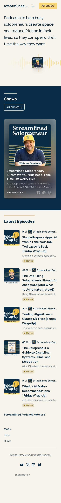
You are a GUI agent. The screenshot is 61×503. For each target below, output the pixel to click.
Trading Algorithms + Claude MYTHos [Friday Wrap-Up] (39, 318)
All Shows (47, 5)
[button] (28, 261)
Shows (7, 440)
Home (7, 435)
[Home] (16, 6)
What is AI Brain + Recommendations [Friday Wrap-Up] (36, 390)
